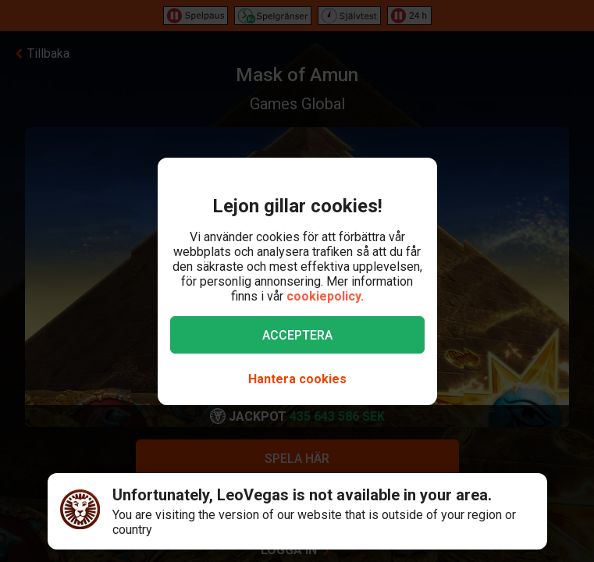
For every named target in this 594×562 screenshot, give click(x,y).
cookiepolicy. (325, 296)
